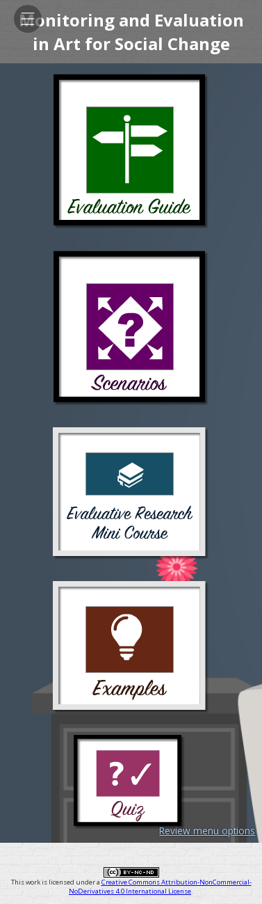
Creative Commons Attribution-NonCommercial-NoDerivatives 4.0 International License (160, 887)
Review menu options (207, 830)
